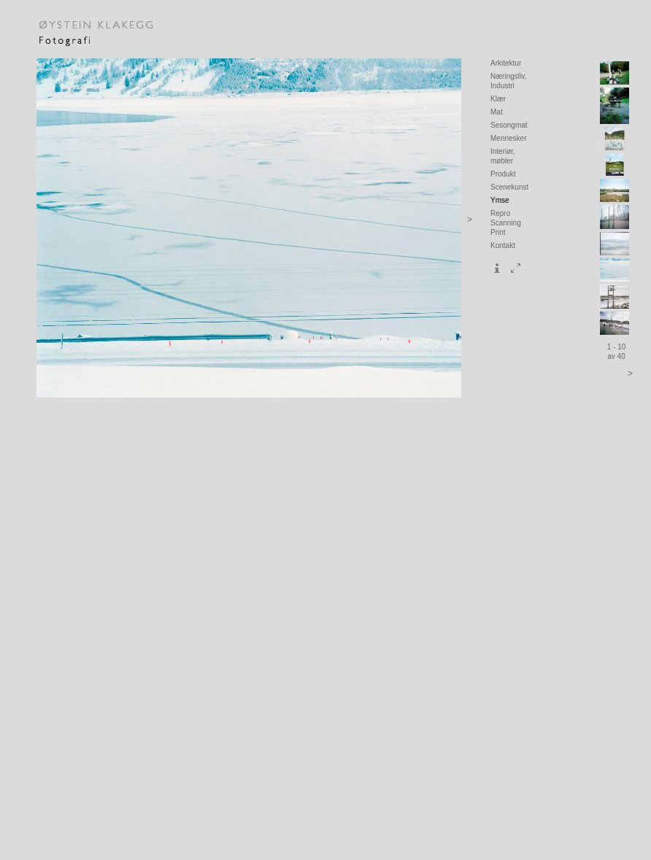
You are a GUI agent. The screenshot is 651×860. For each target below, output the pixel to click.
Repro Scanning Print (505, 222)
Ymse (499, 200)
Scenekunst (509, 187)
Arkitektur (505, 63)
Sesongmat (509, 125)
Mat (496, 112)
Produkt (502, 174)
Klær (498, 99)
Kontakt (502, 245)
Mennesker (508, 138)
